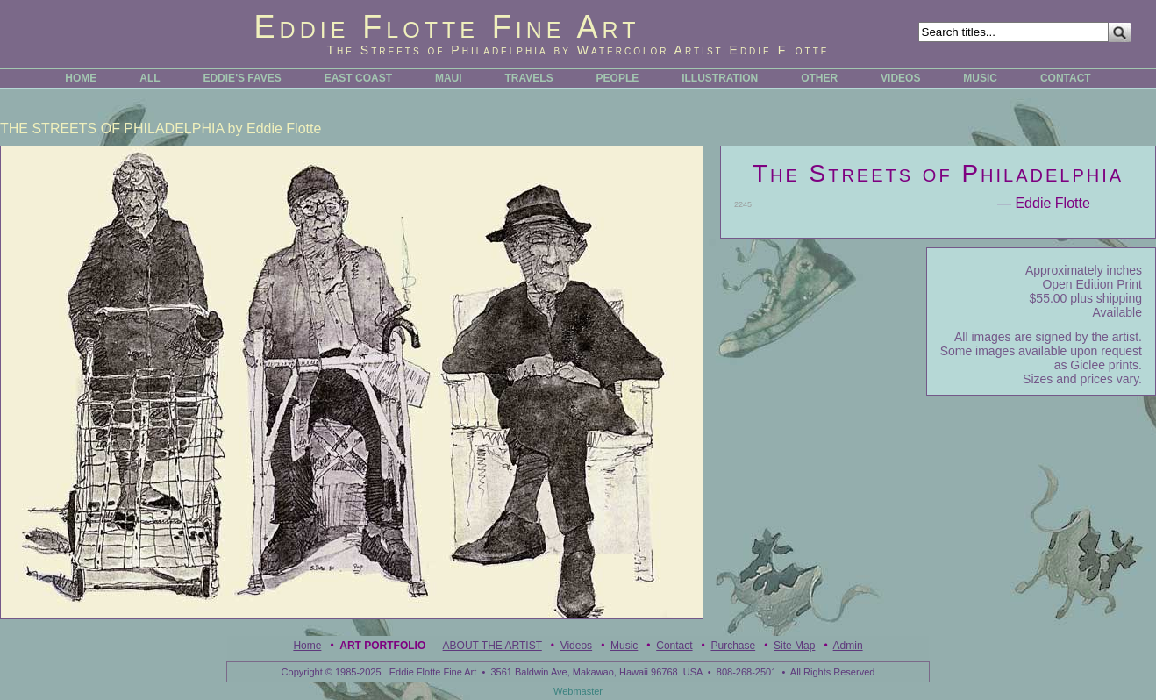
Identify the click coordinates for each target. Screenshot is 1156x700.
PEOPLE (617, 78)
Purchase (732, 645)
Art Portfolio (382, 645)
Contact (674, 645)
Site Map (794, 645)
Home (307, 645)
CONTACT (1065, 78)
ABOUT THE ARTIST (492, 645)
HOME (80, 78)
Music (624, 645)
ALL (149, 78)
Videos (576, 645)
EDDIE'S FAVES (242, 78)
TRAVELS (529, 78)
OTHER (819, 78)
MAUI (448, 78)
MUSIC (980, 78)
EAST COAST (358, 78)
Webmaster (578, 691)
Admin (848, 645)
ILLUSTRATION (719, 78)
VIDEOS (900, 78)
